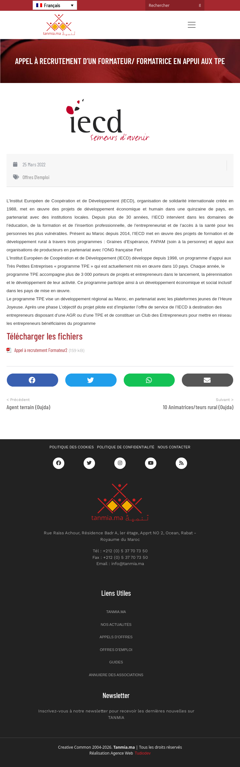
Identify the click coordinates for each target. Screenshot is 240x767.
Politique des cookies (72, 447)
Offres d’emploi (116, 650)
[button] (32, 380)
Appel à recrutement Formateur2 (40, 350)
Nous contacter (174, 447)
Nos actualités (116, 624)
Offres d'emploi (36, 177)
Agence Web (131, 753)
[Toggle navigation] (191, 25)
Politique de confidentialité (125, 447)
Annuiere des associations (116, 675)
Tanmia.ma (116, 612)
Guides (116, 662)
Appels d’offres (116, 637)
